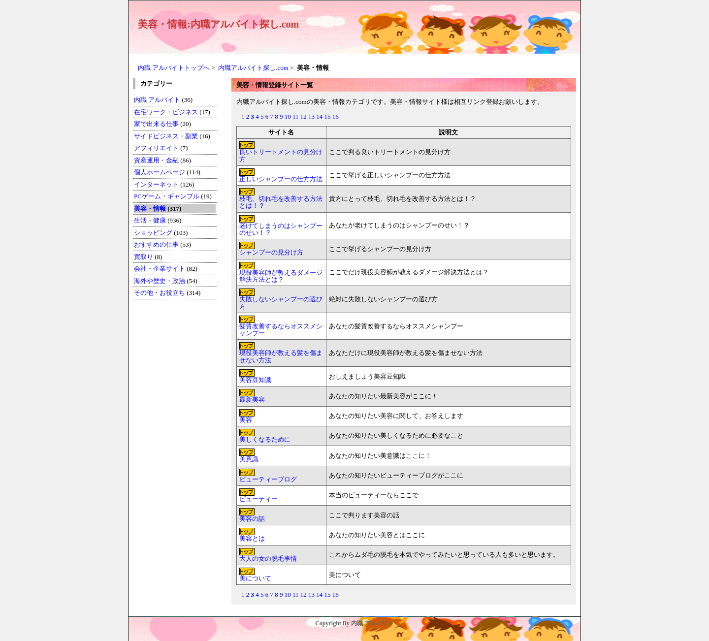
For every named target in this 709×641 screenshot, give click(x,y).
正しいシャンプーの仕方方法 (280, 179)
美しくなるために (264, 439)
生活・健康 (150, 220)
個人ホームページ (159, 172)
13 (311, 116)
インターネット (157, 184)
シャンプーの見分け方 (271, 252)
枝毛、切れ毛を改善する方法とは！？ (280, 202)
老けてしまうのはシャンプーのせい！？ (280, 229)
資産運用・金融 (156, 160)
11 (295, 116)
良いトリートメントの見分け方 (280, 155)
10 (288, 116)
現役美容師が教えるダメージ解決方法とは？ (280, 276)
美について (255, 578)
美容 (245, 419)
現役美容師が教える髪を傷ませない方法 (280, 356)
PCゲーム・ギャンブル (166, 196)
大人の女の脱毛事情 (268, 558)
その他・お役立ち (159, 292)
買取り (143, 256)
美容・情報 (150, 208)
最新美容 (252, 399)
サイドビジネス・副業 (166, 136)
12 (303, 116)
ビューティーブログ (268, 479)
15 (327, 116)
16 (335, 116)
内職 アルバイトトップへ (174, 67)
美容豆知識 (255, 380)
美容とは (252, 538)
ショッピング (153, 232)
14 (319, 116)
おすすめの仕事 (156, 244)
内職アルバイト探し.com (253, 67)
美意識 (248, 459)
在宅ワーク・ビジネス (166, 112)
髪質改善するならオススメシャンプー (280, 329)
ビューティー (258, 499)
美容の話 (252, 518)
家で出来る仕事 (156, 124)
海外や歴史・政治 (159, 281)
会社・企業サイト (159, 268)
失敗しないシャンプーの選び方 (280, 302)
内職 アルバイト (157, 99)
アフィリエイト (156, 148)
